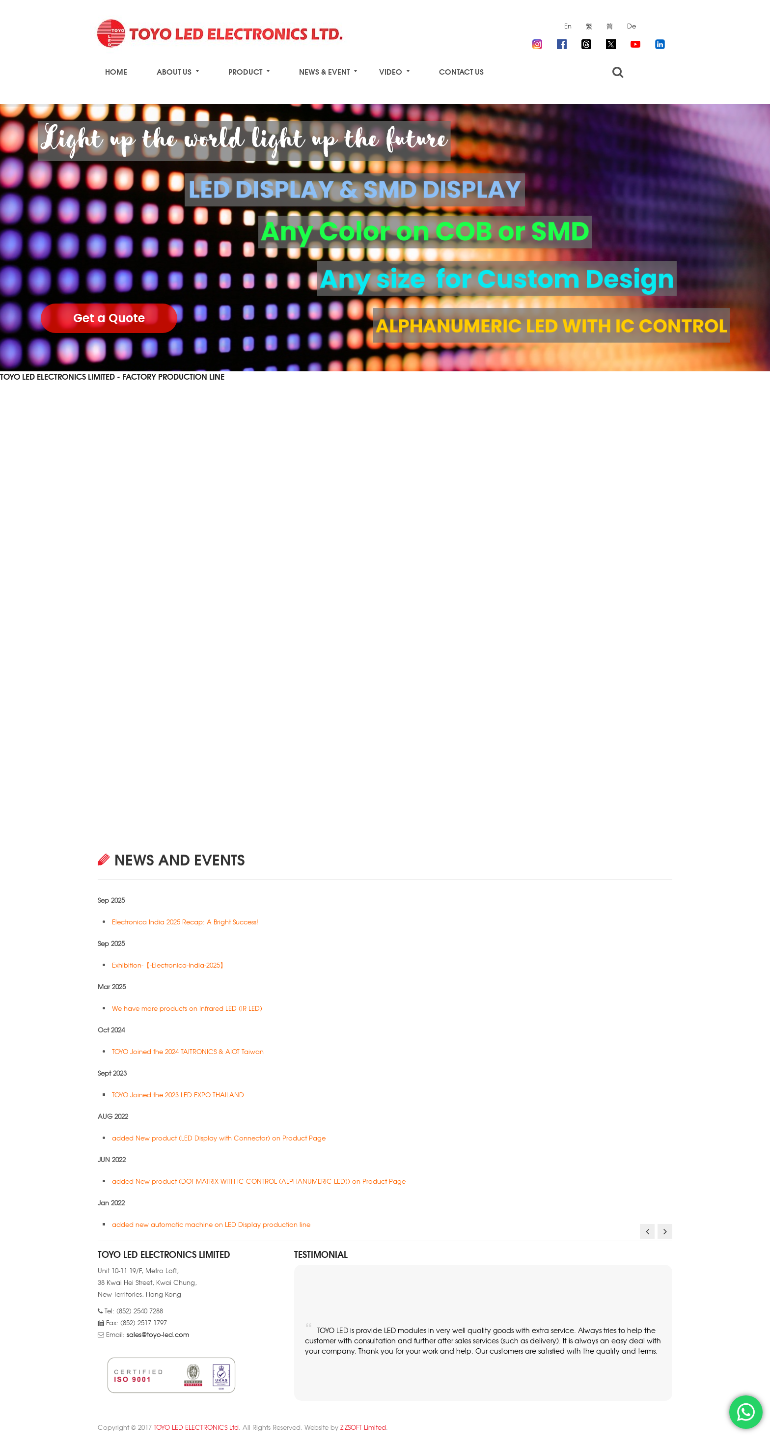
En (568, 25)
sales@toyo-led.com (158, 1334)
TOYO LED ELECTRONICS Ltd (196, 1427)
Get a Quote (109, 318)
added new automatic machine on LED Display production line (212, 1224)
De (631, 25)
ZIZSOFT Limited (363, 1427)
